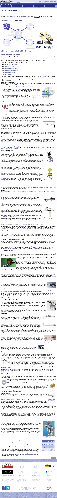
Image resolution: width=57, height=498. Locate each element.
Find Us (21, 465)
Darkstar (9, 481)
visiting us (7, 370)
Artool (3, 479)
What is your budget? (7, 74)
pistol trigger (16, 146)
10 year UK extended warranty (26, 180)
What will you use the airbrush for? (10, 64)
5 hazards (16, 444)
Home (2, 4)
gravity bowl (50, 290)
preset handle (32, 212)
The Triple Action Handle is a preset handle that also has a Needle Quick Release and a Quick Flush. (50, 341)
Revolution (34, 131)
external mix (41, 192)
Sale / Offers (35, 466)
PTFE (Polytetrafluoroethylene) (13, 379)
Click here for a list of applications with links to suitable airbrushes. (48, 98)
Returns (35, 471)
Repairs (35, 465)
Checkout (49, 478)
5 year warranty (32, 173)
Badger (4, 482)
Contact (47, 6)
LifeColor (5, 479)
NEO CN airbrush (13, 275)
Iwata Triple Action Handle (17, 320)
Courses (21, 473)
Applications (22, 472)
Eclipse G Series (6, 431)
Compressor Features (36, 479)
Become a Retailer (22, 467)
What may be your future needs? (9, 72)
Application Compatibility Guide (21, 86)
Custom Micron (4, 139)
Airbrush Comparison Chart (11, 95)
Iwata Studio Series (35, 478)
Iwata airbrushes (12, 248)
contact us (36, 59)
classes (2, 370)
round (15, 422)
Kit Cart (49, 476)
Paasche (13, 481)
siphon (14, 295)
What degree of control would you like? (10, 70)
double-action (22, 228)
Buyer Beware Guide (22, 481)
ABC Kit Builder (22, 16)
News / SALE (37, 6)
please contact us (43, 76)
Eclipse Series (5, 136)
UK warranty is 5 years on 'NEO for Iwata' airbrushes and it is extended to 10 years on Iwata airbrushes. (50, 164)
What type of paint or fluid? (8, 66)
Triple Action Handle (20, 408)
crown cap (15, 398)
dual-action (29, 144)
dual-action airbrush (16, 214)
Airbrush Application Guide (22, 480)
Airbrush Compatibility (36, 481)
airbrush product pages (16, 440)
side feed (30, 307)
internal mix (6, 207)
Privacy (49, 480)
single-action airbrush (26, 357)
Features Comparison (22, 479)
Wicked (6, 481)
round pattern (29, 420)
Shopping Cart (49, 475)
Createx (3, 481)
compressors (5, 478)
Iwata (13, 179)
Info (24, 6)
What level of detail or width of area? (10, 68)
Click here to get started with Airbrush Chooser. (16, 51)
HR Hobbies (10, 479)
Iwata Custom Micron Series (9, 347)
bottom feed (24, 295)
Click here (46, 192)
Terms (36, 472)
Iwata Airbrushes (22, 478)
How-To (14, 6)
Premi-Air (3, 480)
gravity (53, 293)
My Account (49, 479)
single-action (35, 144)
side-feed (15, 303)
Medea (9, 478)
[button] (42, 1)
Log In (49, 481)
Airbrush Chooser (9, 16)
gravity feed (35, 307)
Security (35, 473)
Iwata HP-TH (36, 432)
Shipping (35, 470)
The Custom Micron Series (9, 399)
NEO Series (27, 164)
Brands (22, 471)
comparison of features (15, 442)
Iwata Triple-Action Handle (21, 334)
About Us (22, 466)
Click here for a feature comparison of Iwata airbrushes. (49, 452)
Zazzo (12, 478)
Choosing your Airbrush (8, 4)
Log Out (49, 482)
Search (18, 2)
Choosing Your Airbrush (22, 476)
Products (3, 6)
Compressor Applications (35, 480)
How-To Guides (22, 482)
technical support (9, 181)
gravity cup (12, 283)
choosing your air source (17, 446)
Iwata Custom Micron (39, 164)
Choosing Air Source (35, 476)
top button (6, 146)
